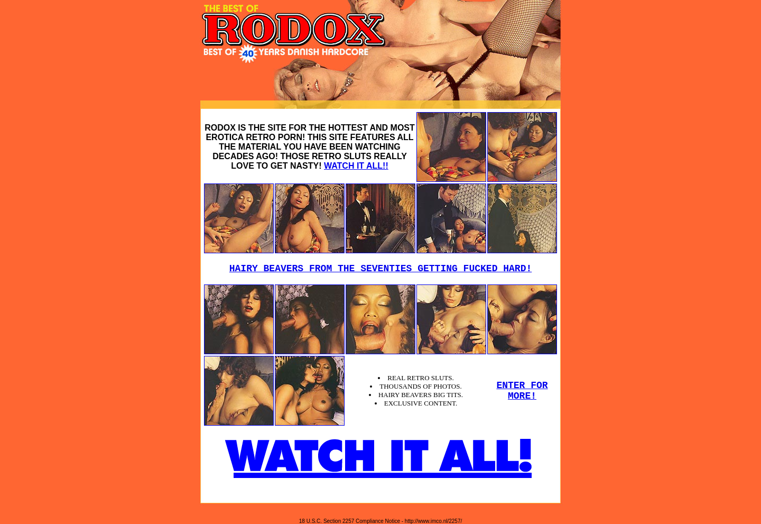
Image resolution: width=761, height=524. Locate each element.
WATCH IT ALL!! (356, 165)
